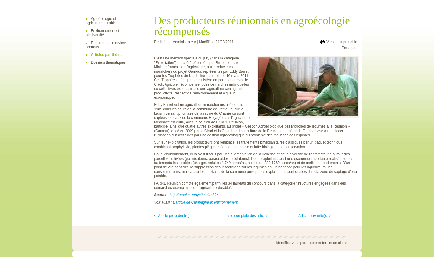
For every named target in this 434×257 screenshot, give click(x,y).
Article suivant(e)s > (314, 216)
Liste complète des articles (247, 216)
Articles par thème (107, 54)
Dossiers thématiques (108, 62)
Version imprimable (341, 42)
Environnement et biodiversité (102, 33)
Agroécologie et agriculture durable (101, 21)
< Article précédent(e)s (172, 216)
